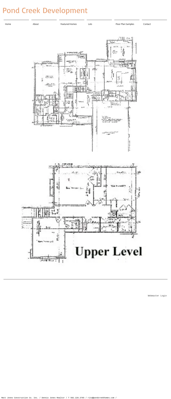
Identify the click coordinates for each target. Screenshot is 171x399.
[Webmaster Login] (157, 296)
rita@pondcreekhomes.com (101, 398)
